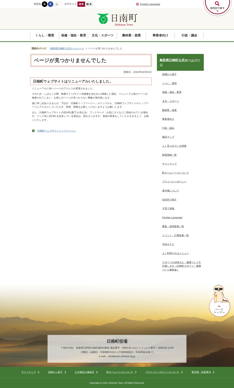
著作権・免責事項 (201, 372)
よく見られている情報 (174, 145)
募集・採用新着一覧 (173, 226)
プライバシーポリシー (174, 181)
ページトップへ (220, 300)
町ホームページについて (175, 172)
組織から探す (169, 74)
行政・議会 (189, 35)
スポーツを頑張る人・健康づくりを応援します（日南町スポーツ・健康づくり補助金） (181, 266)
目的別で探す (169, 199)
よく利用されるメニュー (175, 253)
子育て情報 (168, 208)
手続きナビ (168, 244)
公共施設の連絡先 (84, 372)
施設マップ (168, 136)
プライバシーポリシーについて (162, 372)
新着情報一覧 (169, 155)
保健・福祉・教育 (73, 35)
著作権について (170, 190)
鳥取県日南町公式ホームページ (67, 48)
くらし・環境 (44, 35)
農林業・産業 (131, 35)
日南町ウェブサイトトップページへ (56, 130)
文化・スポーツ (103, 35)
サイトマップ (169, 163)
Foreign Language (150, 4)
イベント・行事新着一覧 (175, 235)
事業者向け (160, 35)
